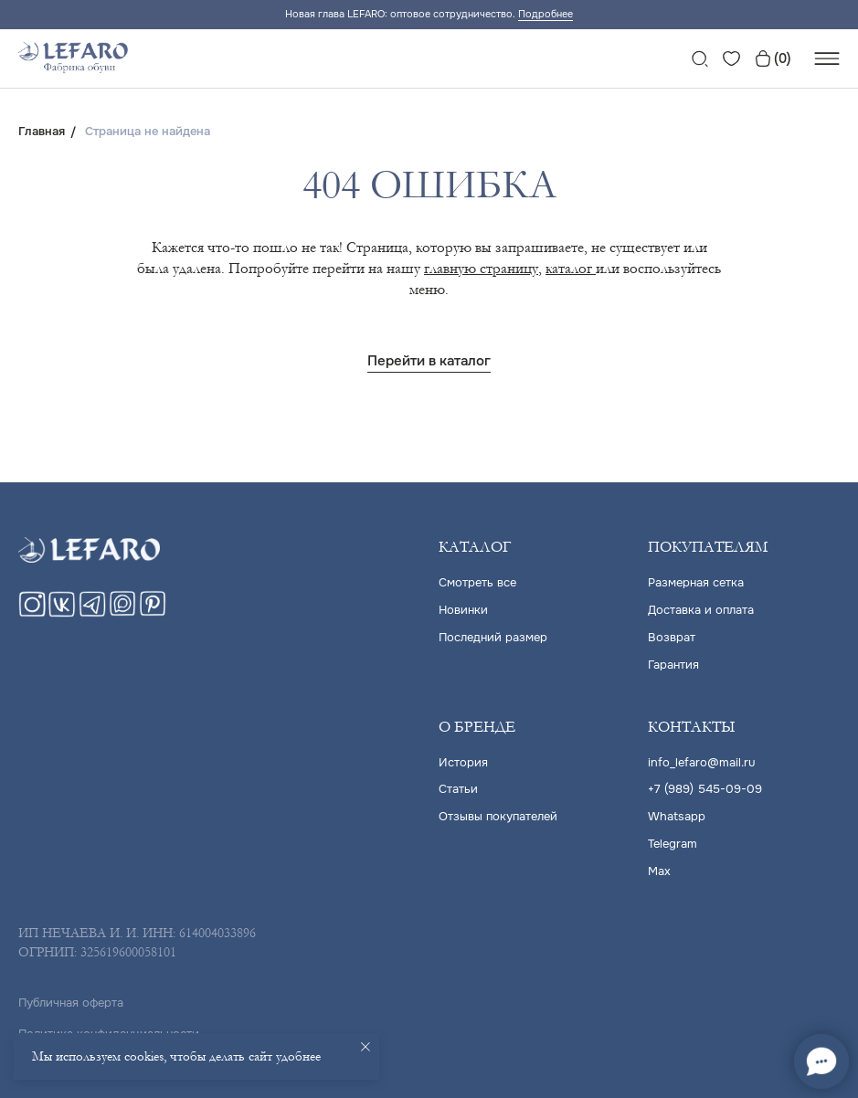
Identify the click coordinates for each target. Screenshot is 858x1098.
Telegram (672, 839)
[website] (700, 58)
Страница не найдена (147, 132)
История (463, 759)
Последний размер (493, 636)
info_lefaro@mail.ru (701, 759)
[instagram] (32, 612)
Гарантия (673, 663)
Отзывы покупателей (498, 812)
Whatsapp (676, 812)
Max (659, 865)
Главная (41, 132)
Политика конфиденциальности (108, 1027)
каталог (571, 268)
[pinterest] (152, 612)
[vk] (62, 612)
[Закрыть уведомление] (365, 1047)
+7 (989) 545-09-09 (705, 786)
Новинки (463, 610)
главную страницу (481, 268)
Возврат (671, 636)
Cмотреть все (477, 583)
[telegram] (92, 612)
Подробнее (545, 13)
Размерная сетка (696, 583)
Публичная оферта (70, 996)
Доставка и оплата (701, 610)
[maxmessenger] (122, 612)
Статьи (458, 786)
